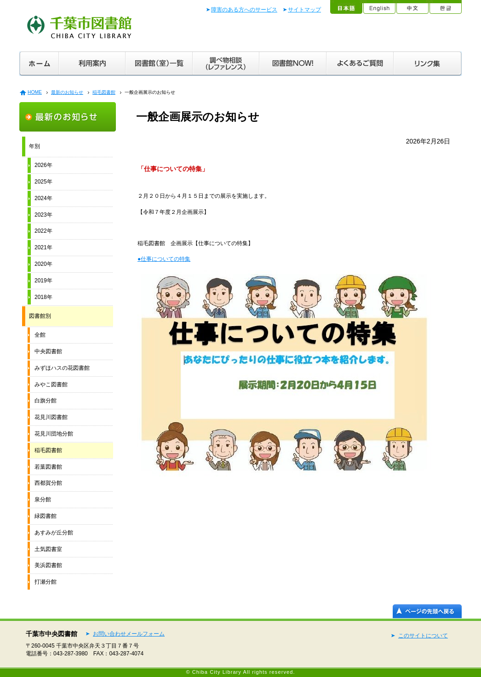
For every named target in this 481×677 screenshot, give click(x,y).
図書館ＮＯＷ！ (292, 64)
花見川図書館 (51, 417)
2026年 (43, 165)
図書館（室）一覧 (159, 64)
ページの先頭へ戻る (427, 611)
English (378, 7)
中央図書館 (48, 351)
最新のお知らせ (67, 92)
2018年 (43, 297)
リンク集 (428, 64)
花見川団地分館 (53, 433)
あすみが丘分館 (53, 532)
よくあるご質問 (360, 64)
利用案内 (92, 64)
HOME (35, 92)
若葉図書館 (48, 467)
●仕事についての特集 (163, 259)
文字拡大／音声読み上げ (301, 33)
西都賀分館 (48, 483)
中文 (412, 7)
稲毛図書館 (103, 92)
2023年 (43, 215)
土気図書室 (48, 549)
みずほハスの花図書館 (62, 368)
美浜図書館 (48, 565)
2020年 (43, 264)
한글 (445, 7)
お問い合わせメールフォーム (129, 634)
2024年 (43, 198)
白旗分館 (45, 400)
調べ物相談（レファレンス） (226, 64)
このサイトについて (423, 635)
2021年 (43, 247)
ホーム (39, 64)
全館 (40, 335)
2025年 (43, 181)
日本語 (345, 7)
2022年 (43, 231)
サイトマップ (304, 9)
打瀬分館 (45, 582)
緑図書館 (45, 516)
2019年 (43, 280)
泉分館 (42, 499)
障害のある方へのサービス (244, 9)
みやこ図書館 (51, 384)
